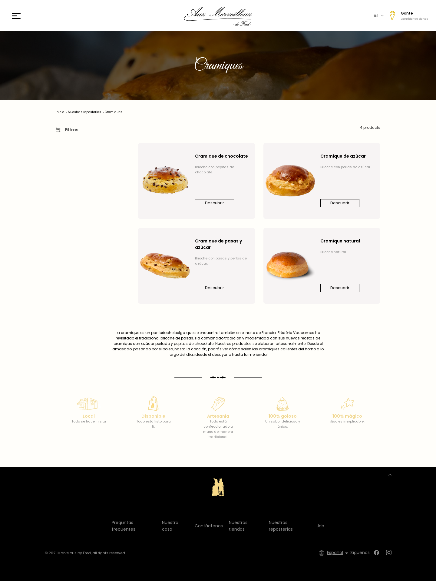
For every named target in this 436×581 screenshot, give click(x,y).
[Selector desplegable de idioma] (338, 553)
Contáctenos (209, 526)
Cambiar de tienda (414, 19)
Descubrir (214, 203)
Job (320, 526)
